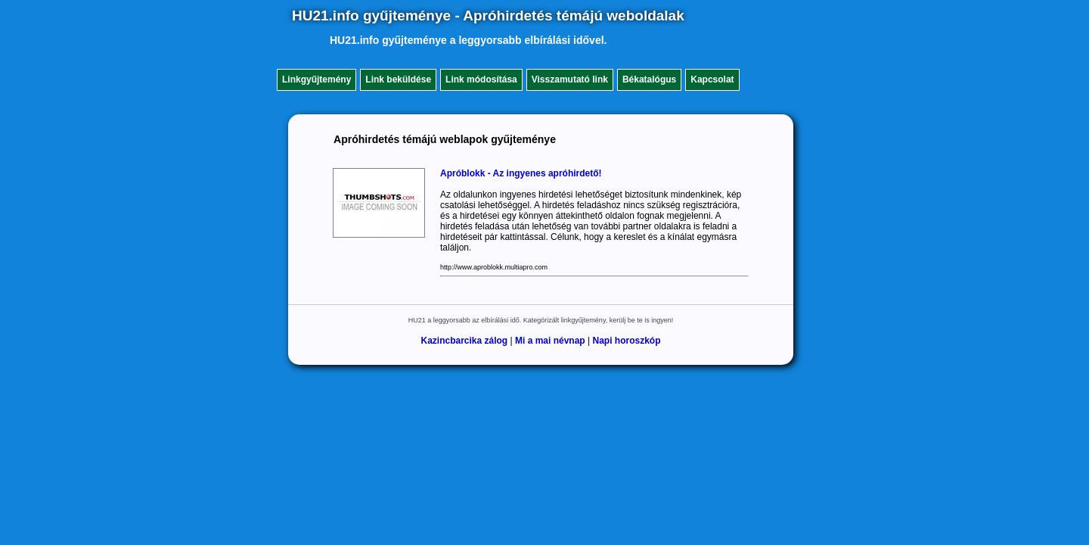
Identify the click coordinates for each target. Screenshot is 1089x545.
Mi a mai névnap (550, 340)
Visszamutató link (570, 79)
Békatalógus (649, 79)
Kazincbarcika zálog (463, 340)
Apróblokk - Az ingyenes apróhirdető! (521, 173)
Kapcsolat (712, 79)
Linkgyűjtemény (316, 79)
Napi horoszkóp (627, 340)
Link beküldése (398, 79)
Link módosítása (481, 79)
